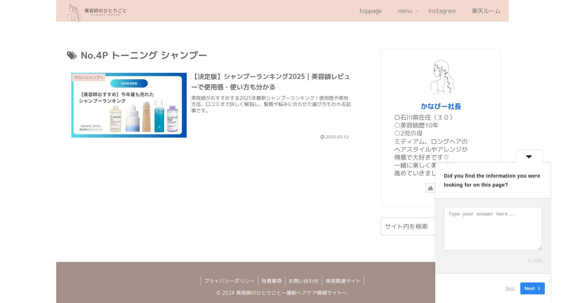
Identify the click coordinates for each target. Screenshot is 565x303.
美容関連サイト (344, 280)
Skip (510, 288)
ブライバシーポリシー (228, 280)
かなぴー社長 (441, 106)
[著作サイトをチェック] (430, 188)
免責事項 (271, 280)
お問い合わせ (304, 280)
